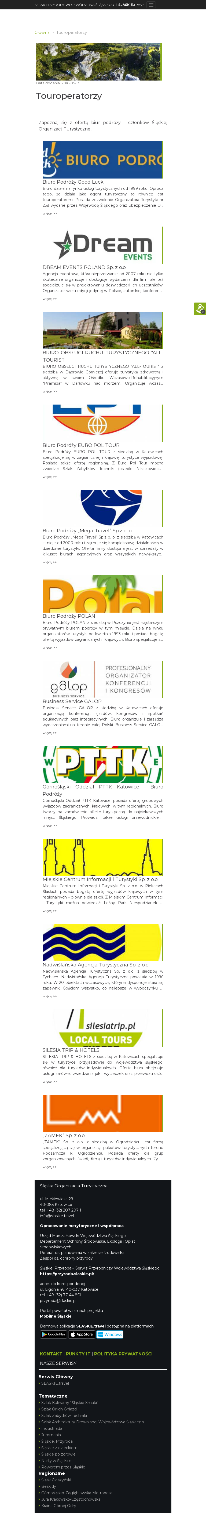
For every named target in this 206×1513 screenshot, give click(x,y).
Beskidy (47, 1486)
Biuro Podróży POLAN (69, 616)
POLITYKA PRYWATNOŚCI (123, 1353)
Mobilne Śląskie (56, 1316)
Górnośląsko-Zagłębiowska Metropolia (75, 1492)
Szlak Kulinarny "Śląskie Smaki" (68, 1402)
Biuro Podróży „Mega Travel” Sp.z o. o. (88, 531)
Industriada (50, 1428)
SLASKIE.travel (54, 1383)
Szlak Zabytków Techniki (63, 1415)
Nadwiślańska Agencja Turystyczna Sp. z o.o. (96, 965)
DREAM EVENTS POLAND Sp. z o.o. (85, 267)
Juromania (50, 1434)
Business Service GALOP (72, 701)
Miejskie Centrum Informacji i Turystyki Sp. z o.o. (101, 879)
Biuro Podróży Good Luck (73, 182)
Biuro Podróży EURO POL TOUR (81, 445)
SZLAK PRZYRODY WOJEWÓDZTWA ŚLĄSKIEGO (74, 5)
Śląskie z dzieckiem (58, 1447)
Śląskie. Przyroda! (56, 1441)
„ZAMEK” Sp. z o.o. (64, 1136)
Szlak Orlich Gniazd (58, 1409)
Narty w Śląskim (55, 1460)
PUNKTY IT (78, 1353)
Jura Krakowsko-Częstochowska (70, 1499)
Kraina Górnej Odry (57, 1505)
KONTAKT (51, 1353)
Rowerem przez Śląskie (62, 1467)
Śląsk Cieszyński (55, 1480)
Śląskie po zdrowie (57, 1454)
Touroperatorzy (69, 95)
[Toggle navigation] (151, 4)
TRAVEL (132, 5)
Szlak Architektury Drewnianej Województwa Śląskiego (91, 1422)
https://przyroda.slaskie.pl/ (67, 1273)
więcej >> (50, 213)
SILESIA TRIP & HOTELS (71, 1050)
